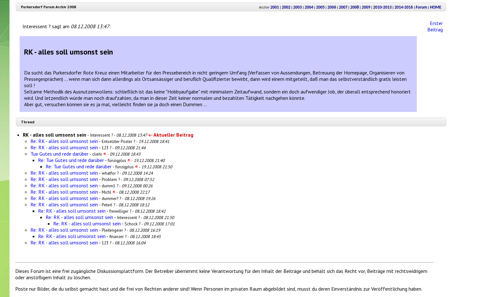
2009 (366, 7)
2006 (331, 7)
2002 (286, 7)
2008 (354, 7)
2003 (297, 7)
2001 (274, 7)
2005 (320, 7)
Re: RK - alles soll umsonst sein (64, 141)
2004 (309, 7)
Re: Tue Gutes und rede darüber (71, 160)
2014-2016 (403, 7)
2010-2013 (382, 7)
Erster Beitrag (435, 26)
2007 (343, 7)
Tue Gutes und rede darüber (59, 154)
